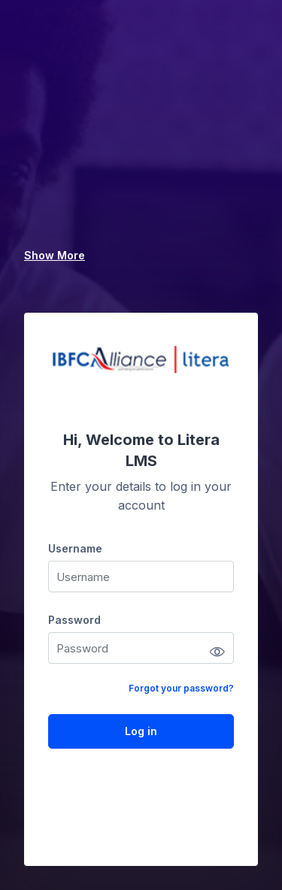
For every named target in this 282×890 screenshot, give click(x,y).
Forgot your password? (181, 688)
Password (74, 619)
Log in (141, 731)
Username (75, 548)
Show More (54, 255)
